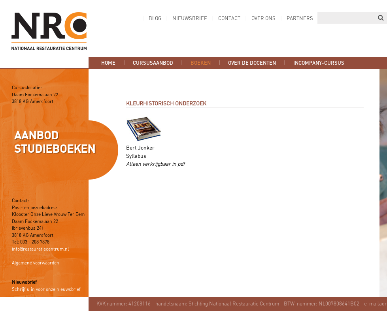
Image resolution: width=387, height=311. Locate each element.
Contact (229, 19)
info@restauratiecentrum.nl (40, 249)
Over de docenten (252, 63)
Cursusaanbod (153, 63)
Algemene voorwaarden (35, 263)
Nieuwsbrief (189, 19)
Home (108, 63)
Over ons (263, 19)
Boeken (201, 63)
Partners (300, 19)
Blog (155, 19)
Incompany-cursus (318, 63)
